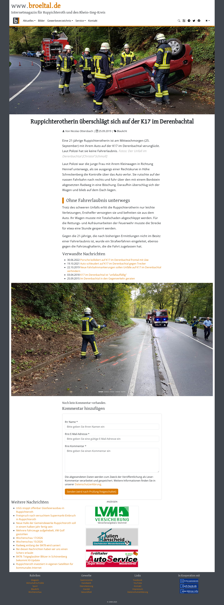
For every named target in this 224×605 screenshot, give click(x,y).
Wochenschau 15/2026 (29, 541)
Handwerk (86, 583)
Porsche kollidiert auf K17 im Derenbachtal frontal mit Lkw (114, 260)
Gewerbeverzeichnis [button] (59, 20)
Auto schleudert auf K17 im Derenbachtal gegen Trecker (113, 263)
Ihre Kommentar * (75, 446)
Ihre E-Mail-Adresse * (77, 434)
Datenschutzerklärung (88, 484)
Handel (86, 589)
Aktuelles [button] (28, 20)
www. (36, 5)
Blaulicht (35, 589)
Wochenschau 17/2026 (29, 538)
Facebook (137, 580)
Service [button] (79, 20)
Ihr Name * (71, 422)
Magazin (35, 580)
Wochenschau (35, 592)
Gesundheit (86, 592)
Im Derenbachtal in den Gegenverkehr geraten (107, 278)
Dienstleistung (86, 586)
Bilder (41, 20)
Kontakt (92, 20)
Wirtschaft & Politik (35, 583)
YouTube (138, 583)
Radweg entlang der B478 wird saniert (38, 545)
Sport (35, 586)
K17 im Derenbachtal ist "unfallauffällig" (103, 274)
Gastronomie (86, 580)
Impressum (137, 589)
